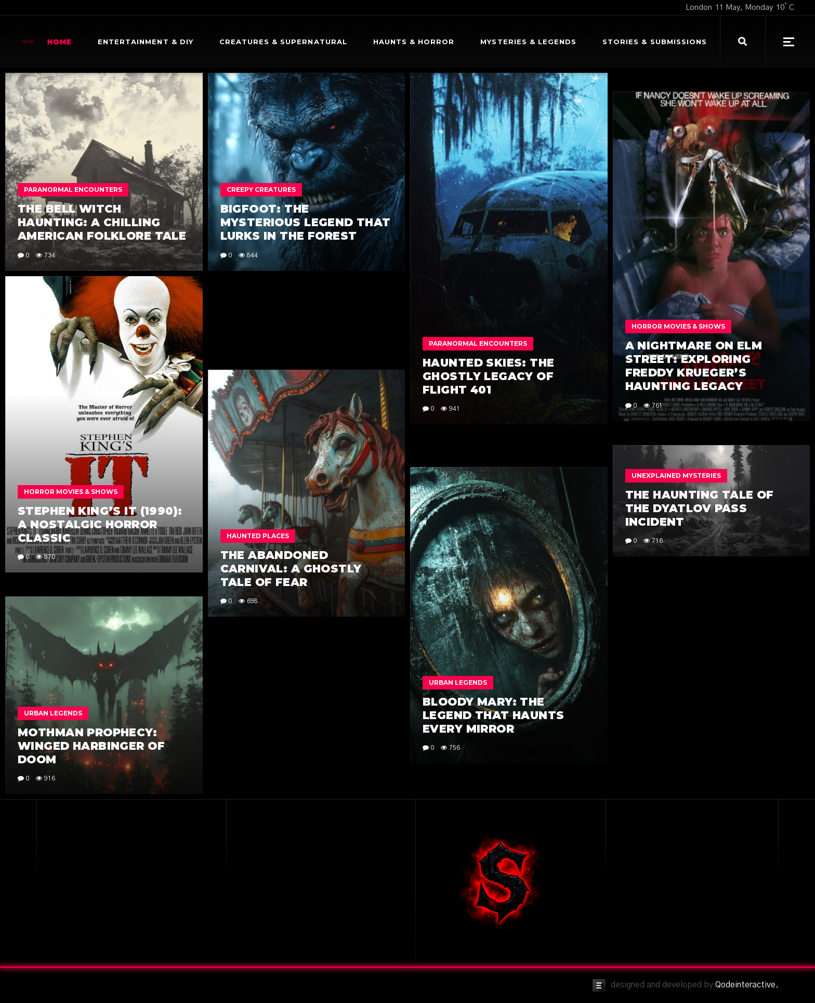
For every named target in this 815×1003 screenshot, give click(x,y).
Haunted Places (258, 536)
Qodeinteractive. (747, 985)
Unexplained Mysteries (676, 475)
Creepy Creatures (261, 189)
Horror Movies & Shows (678, 326)
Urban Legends (458, 682)
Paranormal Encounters (73, 189)
